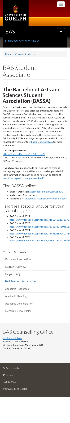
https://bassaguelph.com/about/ (45, 208)
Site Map (15, 399)
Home (8, 70)
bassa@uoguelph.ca (42, 158)
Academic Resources (17, 305)
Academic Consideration (19, 320)
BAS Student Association (25, 299)
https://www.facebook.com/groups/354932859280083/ (40, 250)
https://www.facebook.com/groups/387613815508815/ (40, 243)
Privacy (13, 392)
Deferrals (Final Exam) (18, 327)
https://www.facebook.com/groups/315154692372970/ (40, 236)
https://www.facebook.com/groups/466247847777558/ (40, 257)
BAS (10, 31)
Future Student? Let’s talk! (22, 57)
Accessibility (16, 385)
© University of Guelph (15, 405)
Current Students (25, 70)
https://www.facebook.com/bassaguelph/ (44, 214)
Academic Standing (16, 312)
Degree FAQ (12, 290)
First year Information (18, 275)
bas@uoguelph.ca (12, 354)
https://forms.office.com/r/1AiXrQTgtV (24, 170)
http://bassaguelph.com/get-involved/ (23, 194)
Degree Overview (15, 283)
